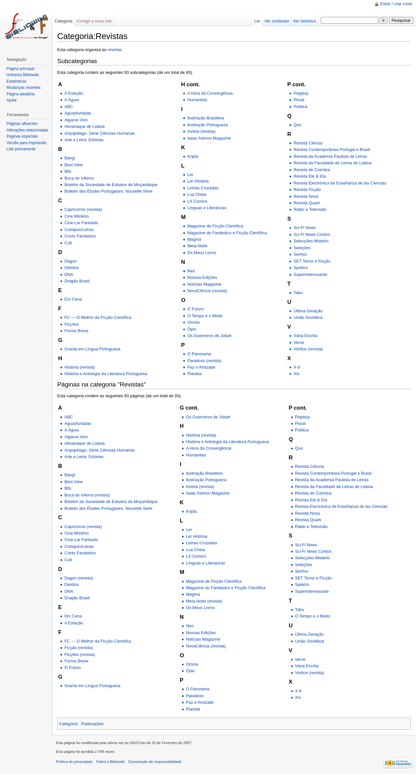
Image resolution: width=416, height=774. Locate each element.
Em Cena (73, 299)
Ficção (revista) (78, 647)
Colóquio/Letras (79, 229)
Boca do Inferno (79, 178)
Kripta (192, 156)
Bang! (69, 158)
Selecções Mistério (310, 240)
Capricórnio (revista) (83, 209)
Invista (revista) (201, 131)
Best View (73, 164)
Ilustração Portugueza (207, 124)
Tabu (298, 292)
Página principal (20, 68)
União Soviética (307, 317)
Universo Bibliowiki (22, 75)
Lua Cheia (196, 194)
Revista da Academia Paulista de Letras (330, 156)
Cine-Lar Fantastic (81, 222)
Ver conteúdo (277, 21)
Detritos (71, 267)
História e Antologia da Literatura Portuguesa (105, 373)
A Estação (73, 93)
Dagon (70, 261)
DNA (68, 274)
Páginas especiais (22, 136)
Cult (68, 242)
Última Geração (307, 310)
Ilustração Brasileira (205, 117)
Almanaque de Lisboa (84, 126)
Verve (298, 342)
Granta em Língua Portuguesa (92, 348)
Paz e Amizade (201, 367)
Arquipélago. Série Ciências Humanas (99, 133)
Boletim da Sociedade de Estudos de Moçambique (111, 184)
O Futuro (195, 308)
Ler (190, 174)
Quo (297, 124)
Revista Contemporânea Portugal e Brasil (331, 149)
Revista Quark (306, 202)
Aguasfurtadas (77, 113)
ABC (68, 106)
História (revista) (79, 367)
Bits (67, 171)
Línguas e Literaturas (206, 207)
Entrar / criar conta (396, 4)
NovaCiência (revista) (207, 290)
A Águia (71, 99)
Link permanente (20, 149)
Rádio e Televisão (309, 209)
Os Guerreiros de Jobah (209, 335)
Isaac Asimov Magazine (209, 138)
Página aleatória (20, 94)
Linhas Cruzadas (202, 187)
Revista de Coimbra (311, 169)
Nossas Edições (202, 277)
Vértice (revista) (308, 348)
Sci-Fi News (304, 227)
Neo (191, 270)
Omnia (193, 322)
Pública (300, 106)
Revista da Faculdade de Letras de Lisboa (332, 162)
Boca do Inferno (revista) (87, 495)
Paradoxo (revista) (204, 360)
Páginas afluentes (21, 123)
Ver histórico (304, 21)
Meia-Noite (197, 245)
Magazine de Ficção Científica (215, 226)
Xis (296, 373)
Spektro (300, 267)
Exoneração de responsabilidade (154, 762)
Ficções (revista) (79, 654)
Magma (194, 239)
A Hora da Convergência (209, 93)
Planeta (194, 373)
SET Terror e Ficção (311, 261)
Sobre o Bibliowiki (110, 762)
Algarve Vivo (76, 119)
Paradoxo (195, 695)
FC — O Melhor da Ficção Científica (97, 317)
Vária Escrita (305, 335)
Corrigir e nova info (94, 21)
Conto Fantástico (80, 236)
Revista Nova (305, 196)
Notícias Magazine (204, 284)
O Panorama (199, 353)
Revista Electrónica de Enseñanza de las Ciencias (339, 183)
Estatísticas (16, 81)
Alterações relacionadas (27, 130)
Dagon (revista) (78, 578)
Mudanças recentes (23, 87)
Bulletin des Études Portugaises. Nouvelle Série (108, 191)
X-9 (296, 367)
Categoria (68, 723)
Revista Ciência (307, 143)
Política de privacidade (74, 762)
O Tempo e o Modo (205, 315)
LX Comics (197, 201)
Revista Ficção (307, 189)
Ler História (197, 181)
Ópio (191, 329)
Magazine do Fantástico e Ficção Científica (227, 232)
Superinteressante (310, 274)
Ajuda (11, 100)
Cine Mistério (76, 216)
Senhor (300, 254)
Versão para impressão (26, 143)
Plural (298, 99)
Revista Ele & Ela (309, 176)
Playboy (300, 93)
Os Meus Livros (201, 252)
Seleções (302, 247)
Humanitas (197, 99)
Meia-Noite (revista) (204, 601)
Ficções (71, 324)
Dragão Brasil (77, 280)
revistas (115, 49)
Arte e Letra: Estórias (83, 139)
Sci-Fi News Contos (311, 234)
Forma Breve (76, 330)
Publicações (92, 723)
